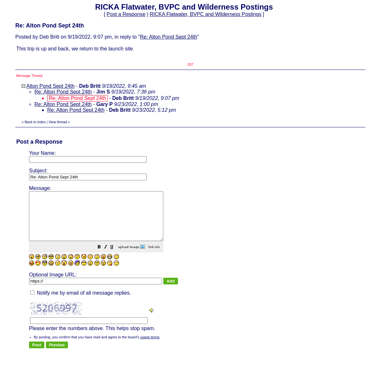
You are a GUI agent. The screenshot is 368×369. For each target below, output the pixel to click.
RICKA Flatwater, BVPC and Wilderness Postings (205, 14)
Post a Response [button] (126, 14)
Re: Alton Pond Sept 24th (168, 37)
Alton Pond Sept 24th (50, 86)
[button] (115, 257)
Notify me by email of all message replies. (80, 302)
